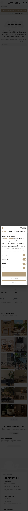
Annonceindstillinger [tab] (19, 231)
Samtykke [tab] (4, 231)
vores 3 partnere (8, 238)
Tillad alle (14, 274)
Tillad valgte (14, 278)
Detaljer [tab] (10, 231)
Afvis (13, 282)
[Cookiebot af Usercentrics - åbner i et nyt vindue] (20, 228)
